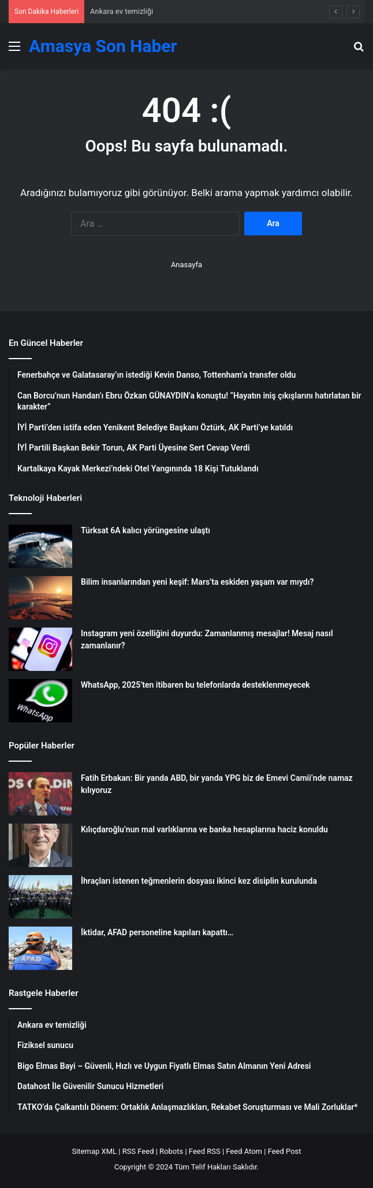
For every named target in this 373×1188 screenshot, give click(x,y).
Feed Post (284, 1151)
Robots (171, 1151)
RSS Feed (138, 1151)
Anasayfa (186, 264)
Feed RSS (205, 1151)
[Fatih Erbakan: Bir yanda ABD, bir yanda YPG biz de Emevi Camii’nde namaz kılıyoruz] (40, 794)
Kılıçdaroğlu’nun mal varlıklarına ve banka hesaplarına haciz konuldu (204, 829)
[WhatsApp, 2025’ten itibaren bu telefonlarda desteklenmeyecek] (40, 700)
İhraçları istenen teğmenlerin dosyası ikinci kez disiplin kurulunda (199, 881)
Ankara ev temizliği (121, 11)
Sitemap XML (94, 1151)
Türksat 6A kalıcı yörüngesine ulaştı (145, 530)
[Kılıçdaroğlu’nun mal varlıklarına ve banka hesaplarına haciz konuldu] (40, 845)
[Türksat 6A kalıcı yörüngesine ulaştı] (40, 546)
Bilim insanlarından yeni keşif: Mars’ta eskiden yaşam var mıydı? (197, 581)
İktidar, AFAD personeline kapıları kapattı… (157, 932)
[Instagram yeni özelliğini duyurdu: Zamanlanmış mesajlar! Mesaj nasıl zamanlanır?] (40, 649)
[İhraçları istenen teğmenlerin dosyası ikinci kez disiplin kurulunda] (40, 896)
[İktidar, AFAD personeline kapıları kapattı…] (40, 948)
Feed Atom (244, 1151)
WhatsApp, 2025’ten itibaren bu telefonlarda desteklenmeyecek (195, 684)
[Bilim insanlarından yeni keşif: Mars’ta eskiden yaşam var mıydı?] (40, 597)
